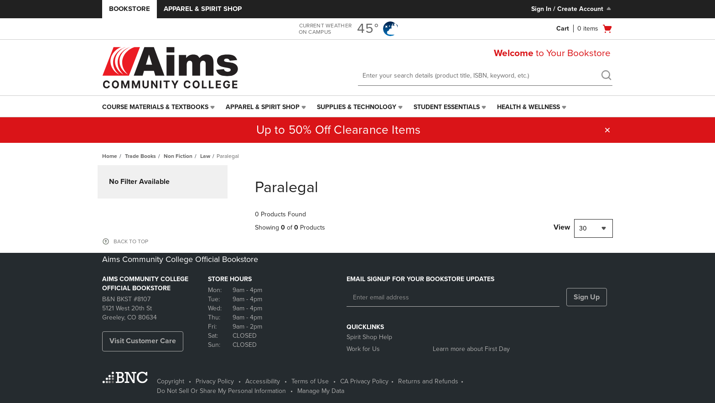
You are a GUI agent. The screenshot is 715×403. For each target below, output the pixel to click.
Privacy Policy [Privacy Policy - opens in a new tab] (215, 381)
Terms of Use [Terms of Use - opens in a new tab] (310, 381)
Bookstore (129, 9)
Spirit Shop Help (369, 337)
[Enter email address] (453, 297)
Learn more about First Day (471, 349)
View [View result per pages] (562, 227)
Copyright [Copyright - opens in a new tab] (170, 381)
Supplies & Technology (356, 107)
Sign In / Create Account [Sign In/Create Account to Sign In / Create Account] (572, 9)
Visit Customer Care (142, 340)
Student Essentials (447, 107)
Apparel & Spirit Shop (203, 9)
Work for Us (363, 349)
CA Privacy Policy (364, 381)
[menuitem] (159, 107)
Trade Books (140, 156)
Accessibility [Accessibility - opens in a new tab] (262, 381)
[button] (607, 130)
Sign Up (587, 297)
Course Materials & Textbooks (155, 107)
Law (205, 156)
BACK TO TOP (131, 241)
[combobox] (593, 228)
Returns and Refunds (428, 381)
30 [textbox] (583, 228)
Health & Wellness (528, 107)
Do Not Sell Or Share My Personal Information (221, 391)
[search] (606, 76)
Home (109, 156)
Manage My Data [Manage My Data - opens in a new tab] (320, 391)
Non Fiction (178, 156)
